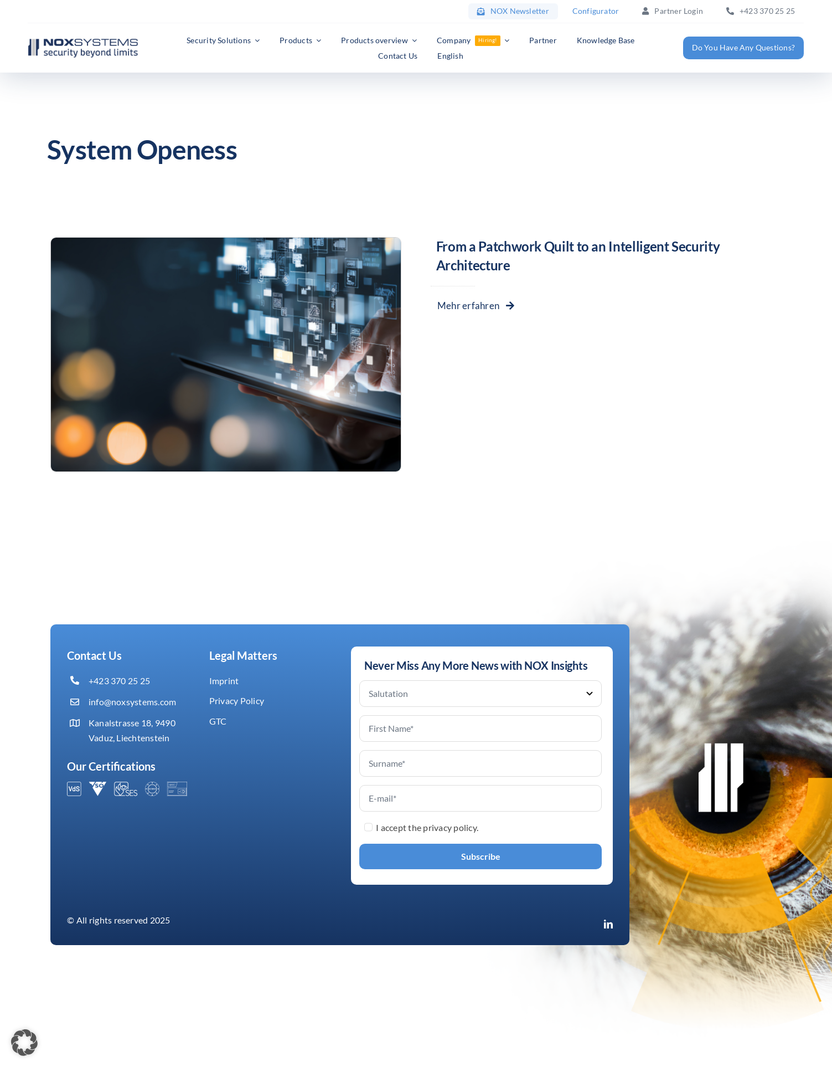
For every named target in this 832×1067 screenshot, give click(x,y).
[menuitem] (450, 56)
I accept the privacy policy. (427, 827)
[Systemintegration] (226, 242)
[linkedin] (608, 924)
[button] (24, 1042)
